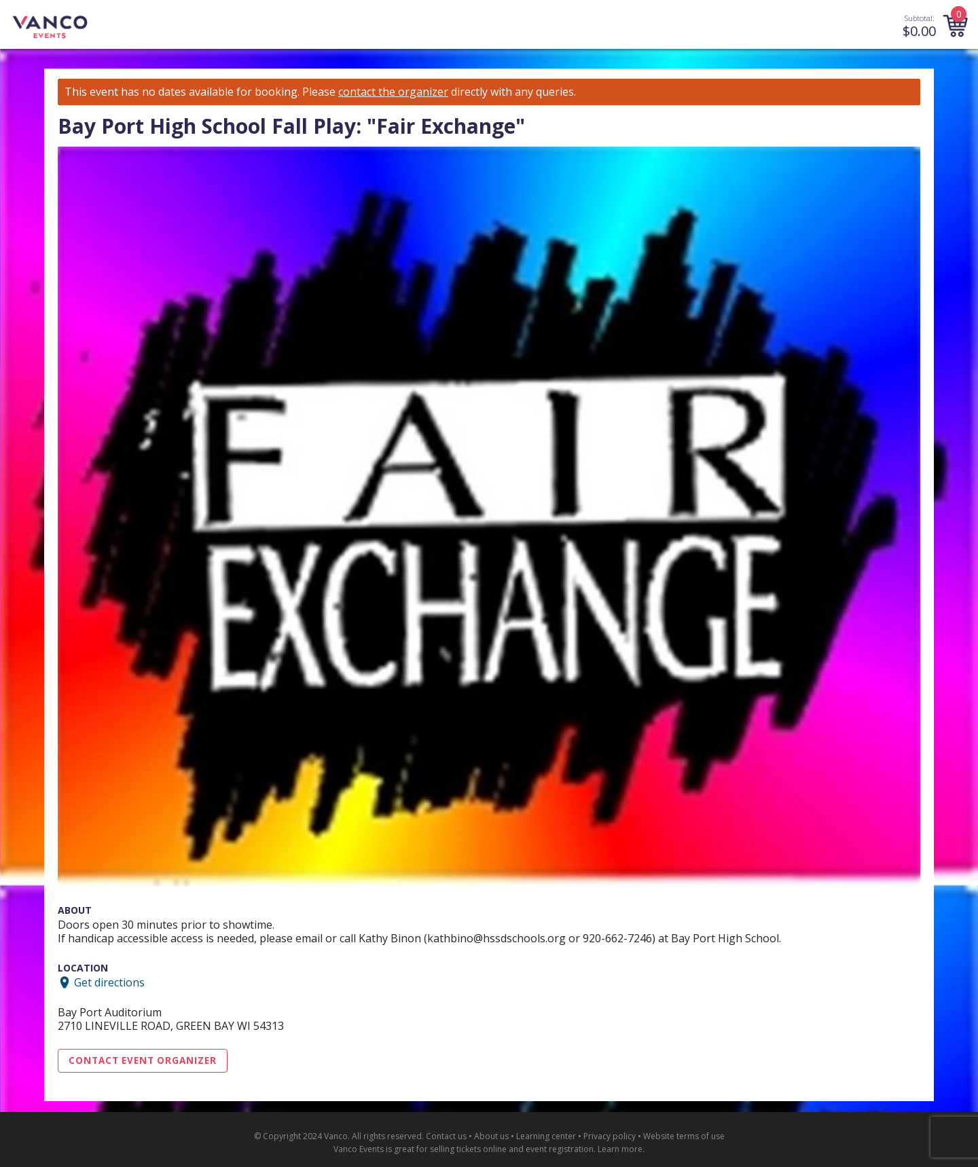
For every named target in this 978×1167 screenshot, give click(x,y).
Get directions (109, 982)
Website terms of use (684, 1136)
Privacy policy (609, 1136)
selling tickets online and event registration (512, 1149)
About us (491, 1136)
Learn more (620, 1149)
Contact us (446, 1136)
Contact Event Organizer (143, 1060)
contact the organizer (393, 92)
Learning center (546, 1136)
